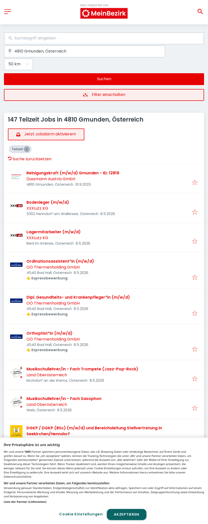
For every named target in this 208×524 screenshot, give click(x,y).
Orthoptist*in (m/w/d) (49, 333)
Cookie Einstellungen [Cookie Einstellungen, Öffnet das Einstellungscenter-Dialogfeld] (81, 514)
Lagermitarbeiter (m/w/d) (53, 232)
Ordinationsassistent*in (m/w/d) (60, 261)
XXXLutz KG (37, 208)
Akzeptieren (126, 514)
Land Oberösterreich (46, 375)
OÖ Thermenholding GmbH (53, 267)
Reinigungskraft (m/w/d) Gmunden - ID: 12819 (72, 173)
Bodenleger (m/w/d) (47, 202)
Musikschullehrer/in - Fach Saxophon (63, 398)
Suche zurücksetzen (29, 159)
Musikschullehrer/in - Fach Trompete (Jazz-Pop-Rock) (82, 369)
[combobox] (104, 38)
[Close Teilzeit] (27, 149)
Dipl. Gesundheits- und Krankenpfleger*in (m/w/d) (78, 297)
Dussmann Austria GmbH (50, 179)
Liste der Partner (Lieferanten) (25, 502)
